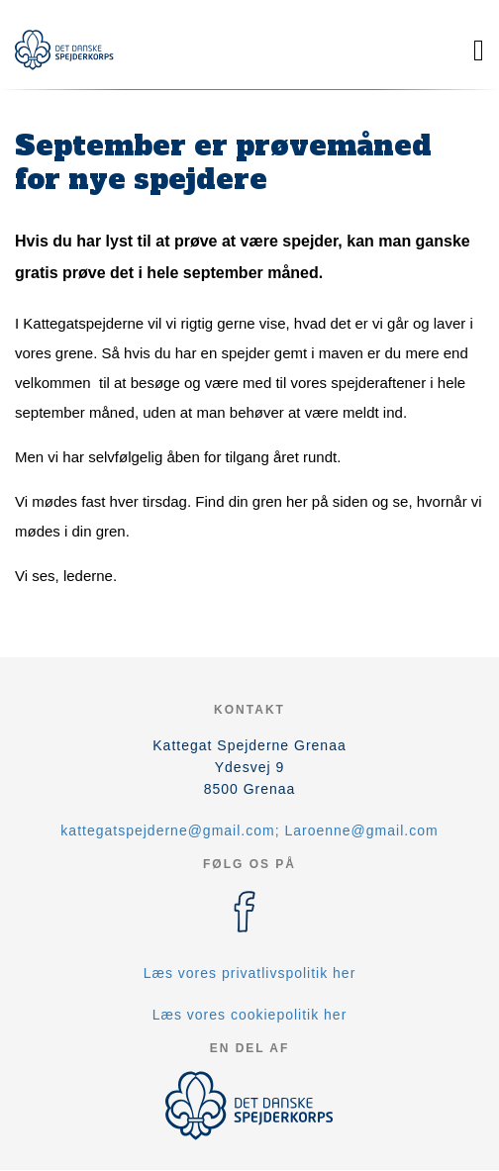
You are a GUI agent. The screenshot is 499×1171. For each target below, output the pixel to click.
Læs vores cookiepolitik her (250, 1015)
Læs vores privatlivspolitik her (250, 973)
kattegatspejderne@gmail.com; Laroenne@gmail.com (249, 830)
